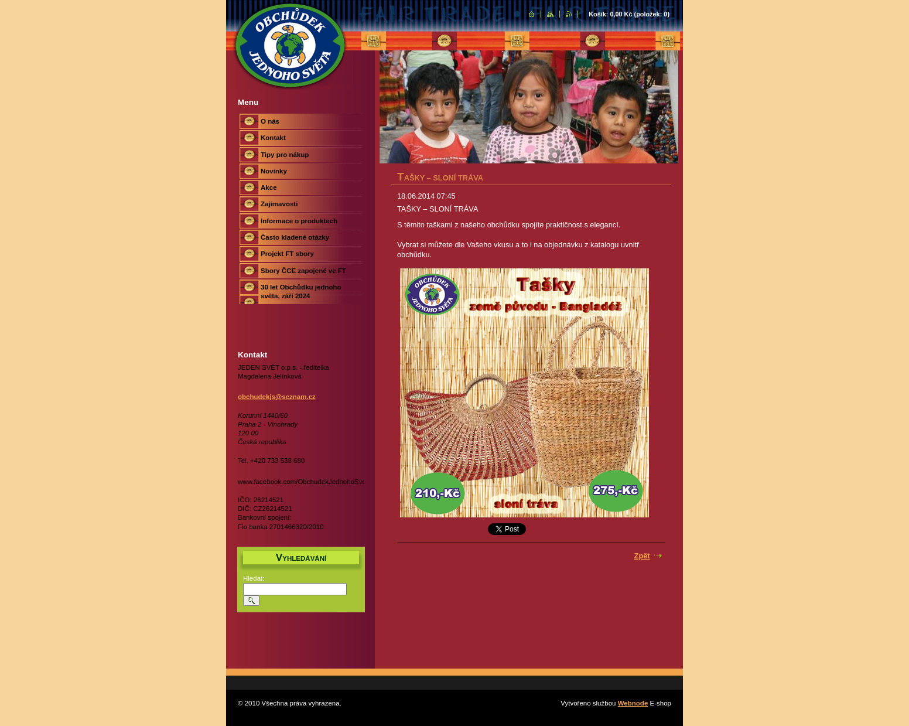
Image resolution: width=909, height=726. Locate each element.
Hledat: (254, 578)
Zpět (642, 555)
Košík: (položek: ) (629, 14)
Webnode (633, 703)
